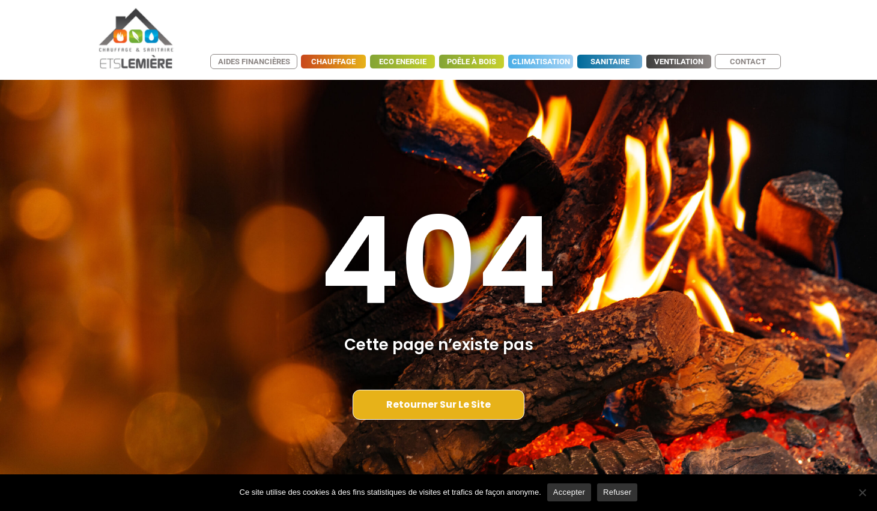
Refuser (617, 492)
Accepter (569, 492)
